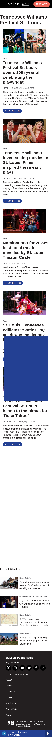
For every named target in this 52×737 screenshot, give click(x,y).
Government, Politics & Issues (33, 596)
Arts (5, 58)
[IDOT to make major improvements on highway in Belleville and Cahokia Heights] (9, 620)
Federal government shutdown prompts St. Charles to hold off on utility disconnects (34, 585)
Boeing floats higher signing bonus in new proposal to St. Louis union (33, 640)
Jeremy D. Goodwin (13, 88)
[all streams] (48, 733)
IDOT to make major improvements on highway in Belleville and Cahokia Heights (34, 622)
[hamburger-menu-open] (4, 4)
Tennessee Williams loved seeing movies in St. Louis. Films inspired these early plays (25, 162)
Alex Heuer (10, 263)
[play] (4, 733)
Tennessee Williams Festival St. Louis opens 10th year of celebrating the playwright (22, 72)
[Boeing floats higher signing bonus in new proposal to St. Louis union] (9, 639)
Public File (10, 715)
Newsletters (11, 703)
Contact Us (10, 692)
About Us (10, 680)
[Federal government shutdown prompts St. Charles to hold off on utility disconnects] (9, 583)
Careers (9, 686)
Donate (43, 4)
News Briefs (25, 578)
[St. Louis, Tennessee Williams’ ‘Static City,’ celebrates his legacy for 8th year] (24, 303)
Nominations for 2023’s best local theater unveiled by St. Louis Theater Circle (25, 250)
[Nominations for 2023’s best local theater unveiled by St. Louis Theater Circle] (24, 221)
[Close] (45, 338)
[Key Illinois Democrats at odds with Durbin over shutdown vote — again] (9, 602)
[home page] (18, 4)
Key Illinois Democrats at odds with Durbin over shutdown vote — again (34, 604)
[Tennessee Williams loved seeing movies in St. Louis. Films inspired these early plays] (24, 131)
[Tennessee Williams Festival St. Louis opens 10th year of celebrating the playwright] (24, 41)
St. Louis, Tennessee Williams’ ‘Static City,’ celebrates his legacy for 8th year (24, 332)
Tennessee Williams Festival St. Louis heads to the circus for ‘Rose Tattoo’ (25, 408)
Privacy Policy (12, 709)
